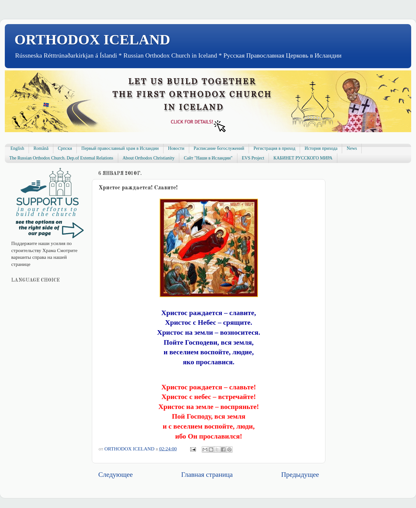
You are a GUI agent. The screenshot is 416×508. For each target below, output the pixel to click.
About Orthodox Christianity (149, 158)
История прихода (321, 148)
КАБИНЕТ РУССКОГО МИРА (302, 158)
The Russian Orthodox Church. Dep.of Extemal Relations (61, 158)
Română (41, 148)
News (352, 148)
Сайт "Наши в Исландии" (208, 158)
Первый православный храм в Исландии (120, 148)
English (17, 148)
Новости (176, 148)
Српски (65, 148)
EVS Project (253, 158)
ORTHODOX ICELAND (92, 40)
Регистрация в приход (274, 148)
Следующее (115, 474)
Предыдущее (300, 474)
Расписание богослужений (219, 148)
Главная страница (207, 474)
